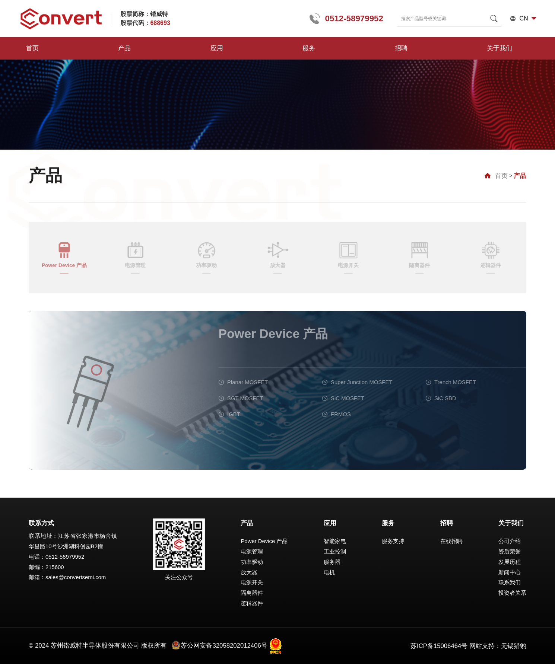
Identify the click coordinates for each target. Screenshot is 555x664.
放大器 (249, 572)
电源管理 (252, 552)
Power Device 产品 (264, 541)
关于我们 (324, 48)
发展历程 (509, 562)
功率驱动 (252, 562)
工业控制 (335, 552)
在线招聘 (451, 541)
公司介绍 (509, 541)
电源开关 (252, 582)
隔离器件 (252, 593)
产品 (89, 48)
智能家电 (335, 541)
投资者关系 (512, 593)
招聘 (260, 48)
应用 (146, 48)
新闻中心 (509, 572)
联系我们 (509, 582)
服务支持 (393, 541)
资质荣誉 (509, 552)
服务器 (332, 562)
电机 (329, 572)
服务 (203, 48)
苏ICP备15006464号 (438, 645)
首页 (32, 48)
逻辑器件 (252, 603)
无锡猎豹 (513, 645)
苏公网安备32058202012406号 (219, 645)
